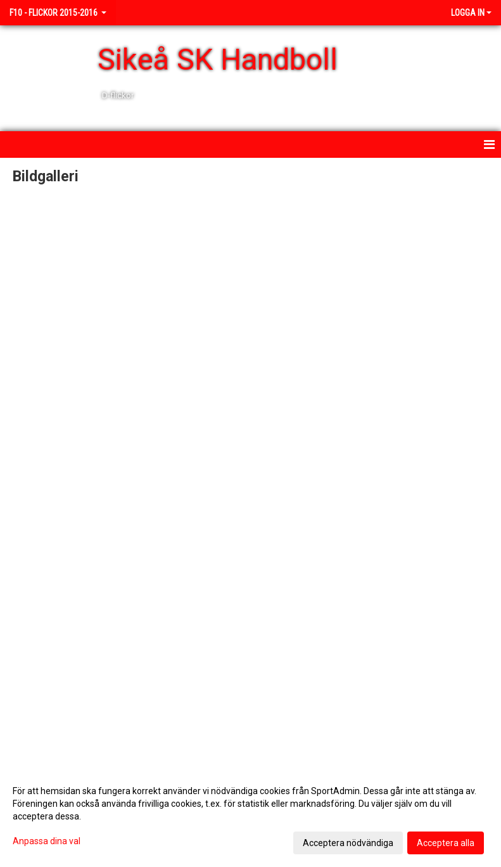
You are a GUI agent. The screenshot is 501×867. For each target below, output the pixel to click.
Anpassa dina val (46, 841)
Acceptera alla (445, 843)
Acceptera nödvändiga (348, 843)
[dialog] (250, 816)
